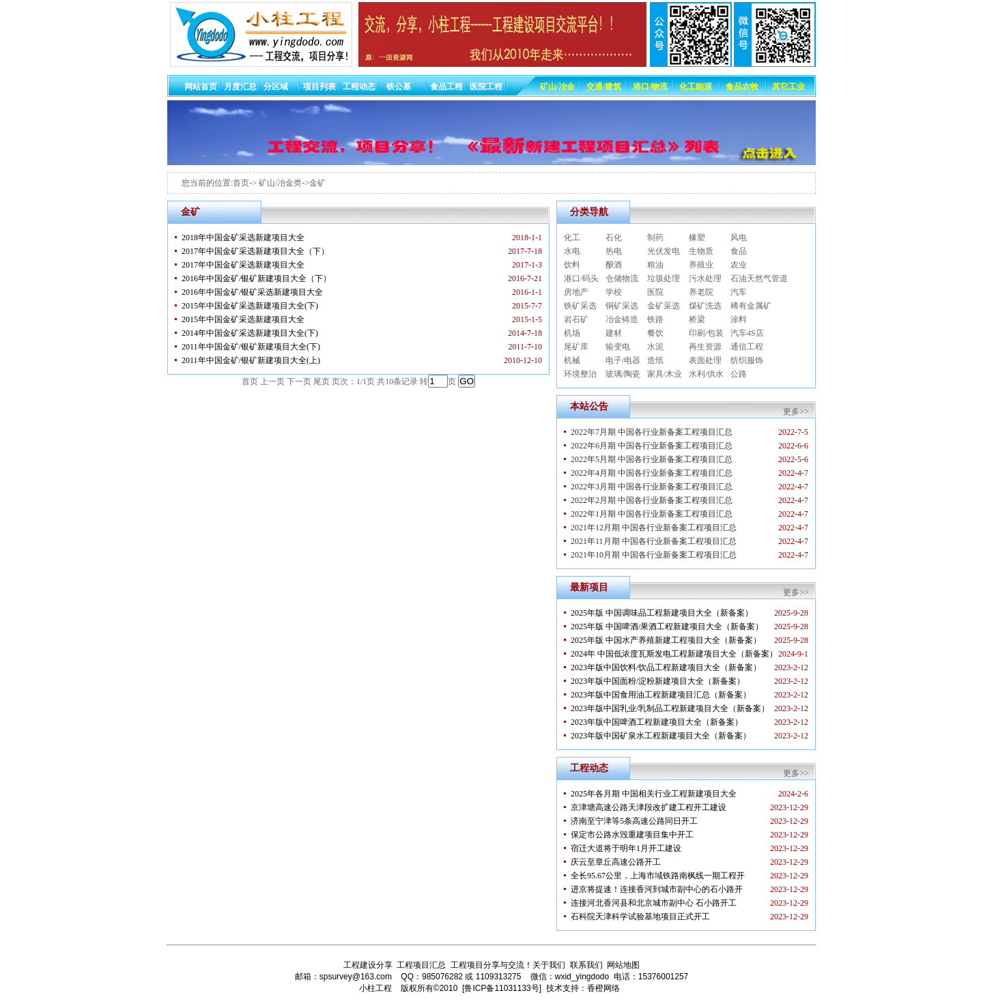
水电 (572, 251)
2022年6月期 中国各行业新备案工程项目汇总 (651, 445)
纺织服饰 (746, 360)
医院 (655, 292)
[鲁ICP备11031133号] (501, 988)
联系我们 (586, 965)
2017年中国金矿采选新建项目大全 (243, 265)
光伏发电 (663, 251)
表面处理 (705, 360)
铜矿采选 (622, 306)
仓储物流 (622, 278)
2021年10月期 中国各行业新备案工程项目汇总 (654, 555)
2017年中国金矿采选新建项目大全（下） (255, 251)
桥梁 (697, 319)
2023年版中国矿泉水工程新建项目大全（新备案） (661, 735)
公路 (738, 374)
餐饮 (655, 333)
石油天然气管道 (759, 278)
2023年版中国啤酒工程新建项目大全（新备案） (657, 722)
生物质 (701, 251)
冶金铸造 (622, 319)
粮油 (655, 265)
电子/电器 (623, 360)
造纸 (655, 360)
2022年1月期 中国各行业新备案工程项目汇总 (651, 514)
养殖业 (701, 265)
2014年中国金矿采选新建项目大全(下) (250, 333)
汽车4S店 (747, 333)
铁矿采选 (580, 306)
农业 (738, 265)
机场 (572, 333)
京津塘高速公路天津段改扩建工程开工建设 (648, 807)
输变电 (618, 346)
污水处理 (705, 278)
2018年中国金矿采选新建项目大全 (243, 237)
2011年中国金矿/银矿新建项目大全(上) (251, 360)
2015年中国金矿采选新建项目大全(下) (250, 306)
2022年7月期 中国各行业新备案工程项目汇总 (651, 432)
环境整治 (580, 374)
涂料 (738, 319)
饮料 (572, 265)
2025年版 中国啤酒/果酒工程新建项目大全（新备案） (667, 626)
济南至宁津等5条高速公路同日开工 (634, 821)
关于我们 (548, 965)
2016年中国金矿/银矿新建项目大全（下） (256, 278)
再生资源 (705, 346)
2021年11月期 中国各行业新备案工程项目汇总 (654, 541)
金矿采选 (663, 306)
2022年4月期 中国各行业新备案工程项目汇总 (651, 473)
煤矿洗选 (705, 306)
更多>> (796, 411)
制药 (655, 237)
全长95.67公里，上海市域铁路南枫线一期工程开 (658, 875)
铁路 (655, 319)
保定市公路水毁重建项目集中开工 (632, 834)
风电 (738, 237)
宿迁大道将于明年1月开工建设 (626, 848)
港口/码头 (581, 278)
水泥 (655, 346)
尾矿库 (576, 346)
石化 (614, 237)
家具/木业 (664, 374)
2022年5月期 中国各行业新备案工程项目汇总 (651, 459)
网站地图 (623, 965)
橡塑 (697, 237)
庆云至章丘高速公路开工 (616, 862)
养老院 (701, 292)
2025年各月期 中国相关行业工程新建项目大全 (654, 793)
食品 (738, 251)
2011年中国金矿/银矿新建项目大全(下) (251, 346)
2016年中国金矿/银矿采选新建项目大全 (252, 292)
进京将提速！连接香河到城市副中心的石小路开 (657, 889)
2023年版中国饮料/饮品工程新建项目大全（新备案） (666, 667)
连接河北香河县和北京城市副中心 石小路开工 (654, 903)
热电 (614, 251)
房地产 (576, 292)
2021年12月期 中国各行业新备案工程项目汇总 (654, 527)
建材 (614, 333)
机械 (572, 360)
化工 (572, 237)
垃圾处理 (663, 278)
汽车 (738, 292)
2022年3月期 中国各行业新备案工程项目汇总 (651, 486)
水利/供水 (706, 374)
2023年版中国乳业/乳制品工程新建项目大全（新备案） (670, 708)
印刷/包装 (706, 333)
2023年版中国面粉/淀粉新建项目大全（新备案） (658, 681)
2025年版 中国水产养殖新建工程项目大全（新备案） (666, 640)
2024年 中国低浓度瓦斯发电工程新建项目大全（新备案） (674, 654)
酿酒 (614, 265)
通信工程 (746, 346)
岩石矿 (576, 319)
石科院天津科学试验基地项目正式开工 (640, 916)
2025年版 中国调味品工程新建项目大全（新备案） (662, 613)
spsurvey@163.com (355, 976)
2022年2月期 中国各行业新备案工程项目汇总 (651, 500)
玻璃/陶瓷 (623, 374)
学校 (614, 292)
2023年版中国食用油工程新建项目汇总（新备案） (661, 695)
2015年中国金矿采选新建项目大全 (243, 319)
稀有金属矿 (750, 306)
